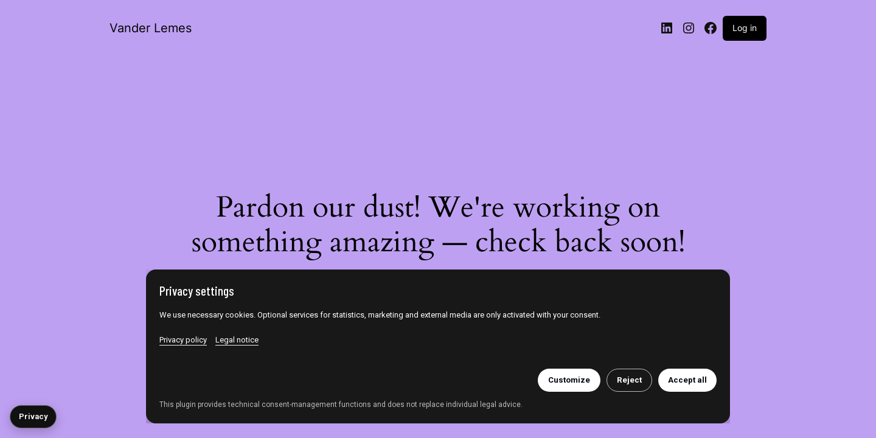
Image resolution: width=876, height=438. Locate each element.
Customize (569, 379)
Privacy (33, 416)
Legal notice (237, 339)
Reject (629, 379)
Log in (744, 28)
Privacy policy (183, 339)
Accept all (687, 379)
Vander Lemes (150, 28)
